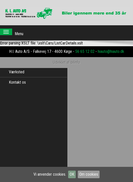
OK (72, 174)
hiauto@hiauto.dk (111, 46)
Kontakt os (17, 82)
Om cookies (88, 174)
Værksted (16, 72)
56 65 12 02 (84, 46)
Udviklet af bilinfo (66, 57)
